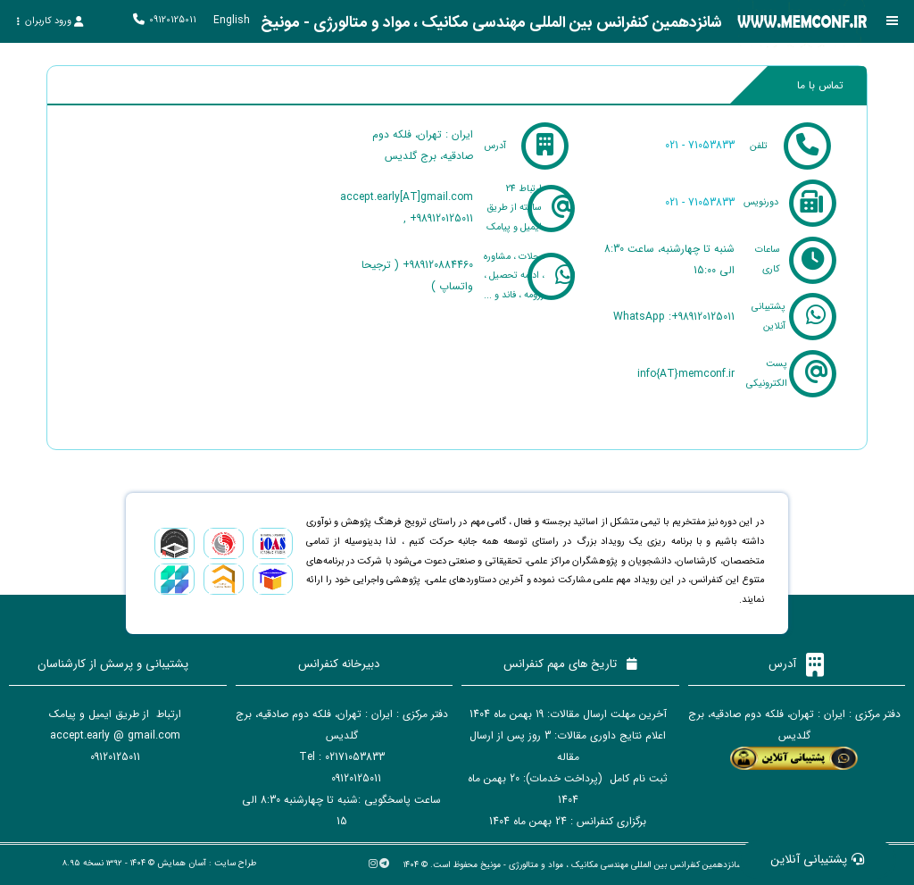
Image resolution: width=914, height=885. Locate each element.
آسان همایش (181, 859)
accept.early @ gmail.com (115, 731)
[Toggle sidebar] (892, 21)
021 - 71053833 (700, 145)
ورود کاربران (49, 21)
